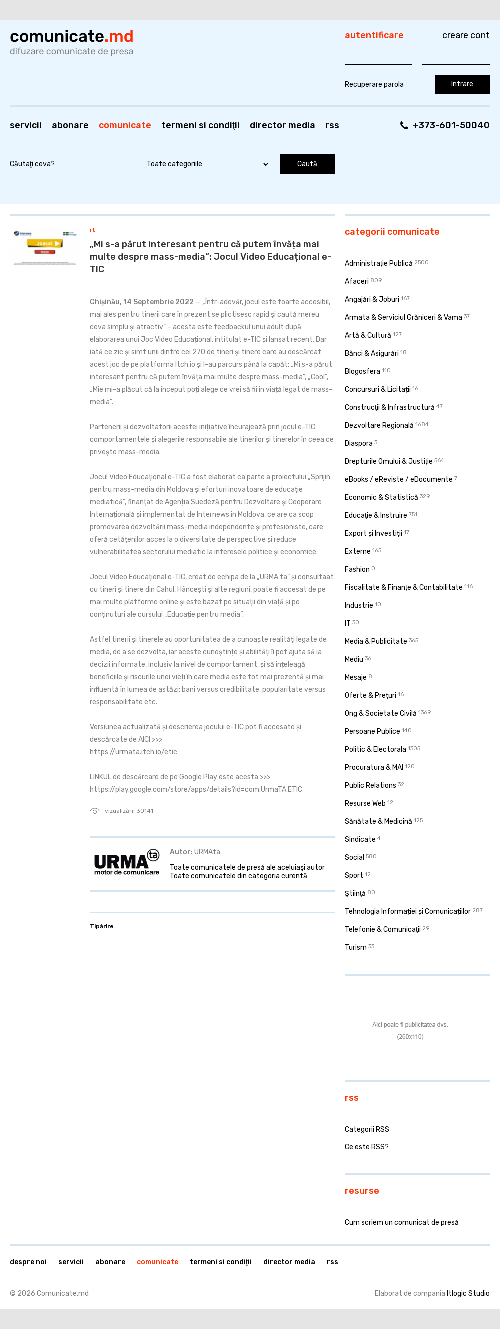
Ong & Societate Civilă (381, 713)
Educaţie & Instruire (376, 515)
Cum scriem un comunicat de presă (402, 1222)
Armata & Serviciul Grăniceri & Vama (403, 317)
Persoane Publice (372, 731)
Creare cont (466, 35)
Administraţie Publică (379, 263)
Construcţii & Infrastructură (390, 407)
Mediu (354, 659)
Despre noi (28, 1262)
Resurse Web (365, 803)
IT (93, 229)
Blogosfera (362, 371)
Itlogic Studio (468, 1293)
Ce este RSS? (367, 1147)
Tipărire (102, 926)
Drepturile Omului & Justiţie (389, 461)
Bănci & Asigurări (372, 353)
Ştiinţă (355, 893)
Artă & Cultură (368, 335)
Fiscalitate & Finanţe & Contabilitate (404, 587)
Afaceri (357, 281)
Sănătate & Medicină (378, 821)
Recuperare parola (374, 84)
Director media (283, 125)
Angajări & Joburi (372, 299)
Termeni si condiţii (201, 125)
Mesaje (356, 677)
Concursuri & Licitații (378, 389)
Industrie (359, 605)
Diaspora (359, 443)
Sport (354, 875)
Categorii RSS (367, 1129)
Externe (358, 551)
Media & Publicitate (376, 641)
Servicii (26, 125)
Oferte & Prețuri (370, 695)
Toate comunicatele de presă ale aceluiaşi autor (247, 867)
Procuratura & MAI (374, 767)
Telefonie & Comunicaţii (383, 929)
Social (354, 857)
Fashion (357, 569)
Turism (356, 947)
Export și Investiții (373, 533)
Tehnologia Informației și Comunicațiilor (408, 911)
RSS (333, 125)
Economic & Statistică (381, 497)
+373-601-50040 (451, 125)
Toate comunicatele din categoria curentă (239, 876)
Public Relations (370, 785)
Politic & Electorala (375, 749)
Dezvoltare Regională (379, 425)
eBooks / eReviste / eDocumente (399, 479)
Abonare (70, 125)
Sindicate (360, 839)
